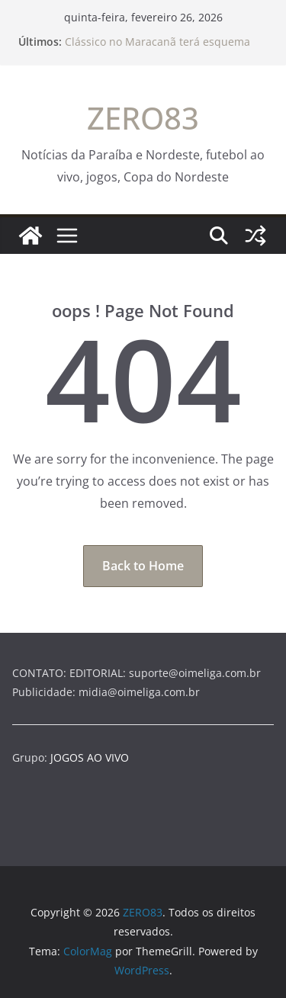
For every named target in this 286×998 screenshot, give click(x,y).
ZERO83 (143, 118)
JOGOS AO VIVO (89, 757)
